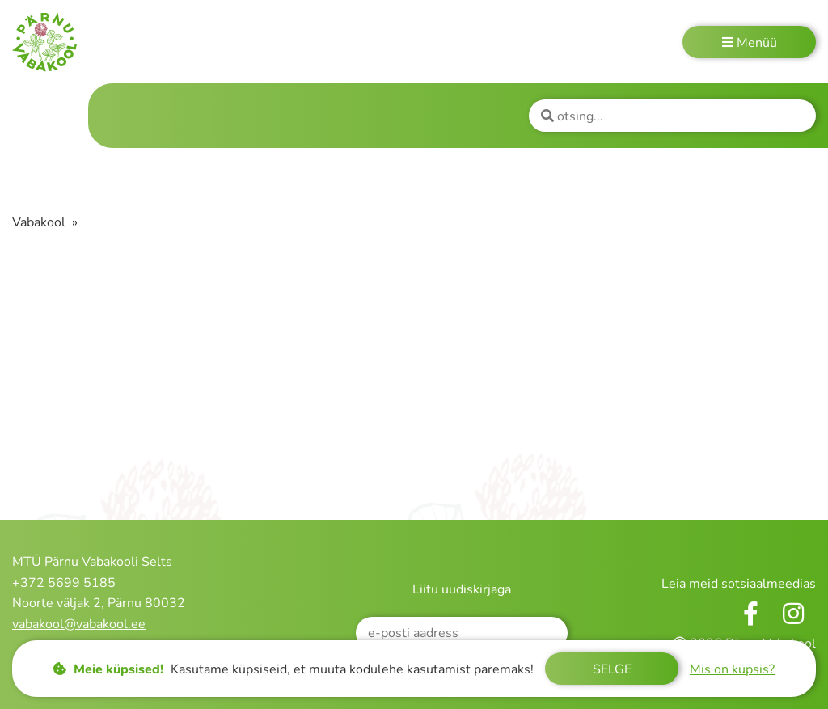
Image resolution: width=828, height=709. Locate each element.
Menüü (749, 42)
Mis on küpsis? (732, 669)
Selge (612, 669)
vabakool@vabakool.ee (79, 624)
